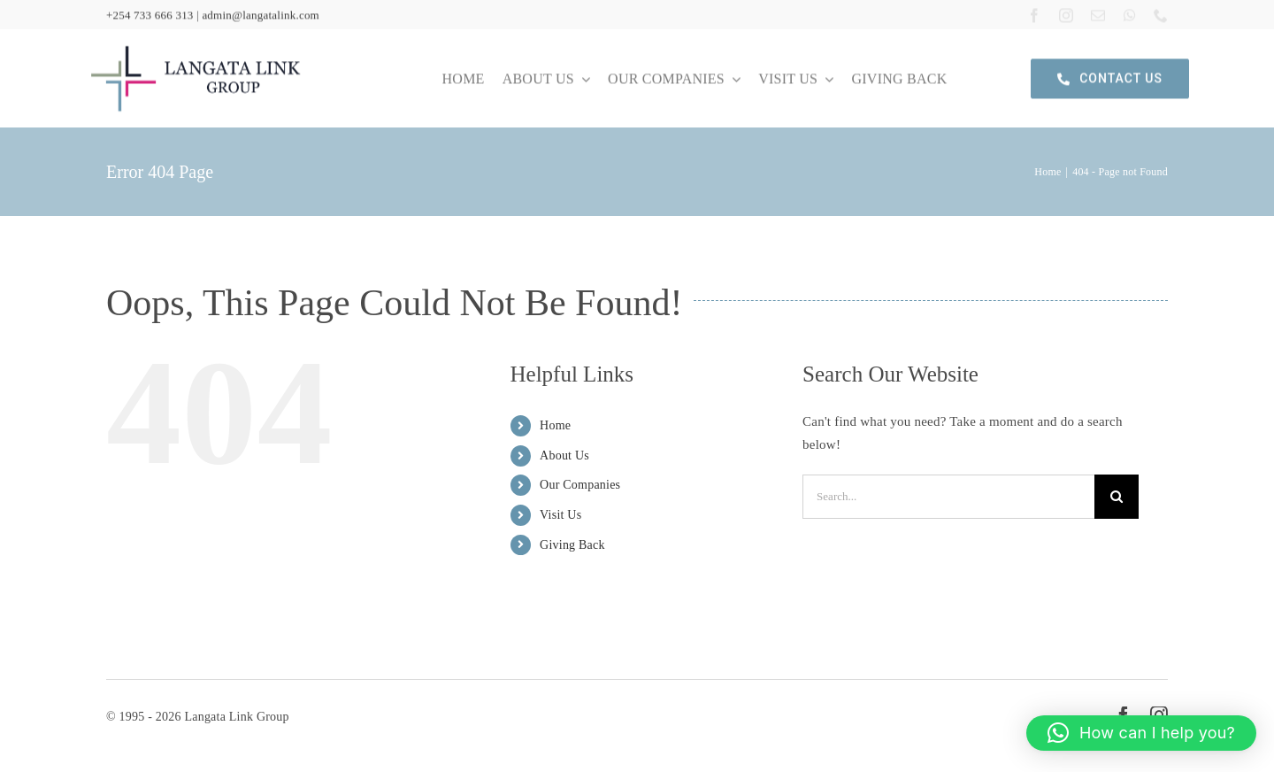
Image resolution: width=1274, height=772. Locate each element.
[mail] (1098, 14)
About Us (564, 455)
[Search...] (948, 497)
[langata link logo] (195, 44)
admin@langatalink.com (260, 13)
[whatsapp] (1130, 14)
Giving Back (572, 545)
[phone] (1161, 14)
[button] (1141, 733)
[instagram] (1066, 14)
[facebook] (1034, 14)
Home (555, 425)
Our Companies (580, 484)
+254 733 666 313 (150, 13)
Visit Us (560, 514)
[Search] (1116, 497)
